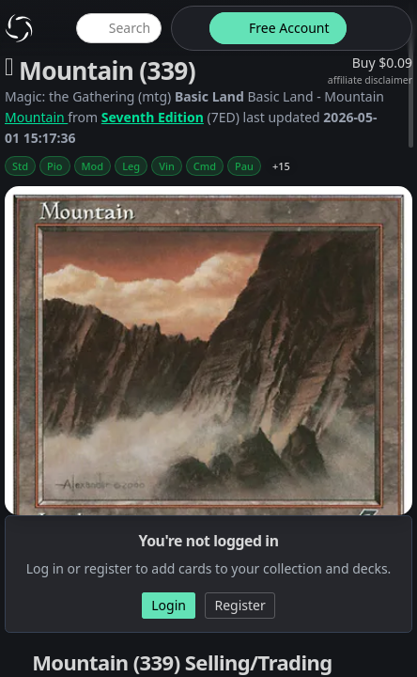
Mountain (36, 117)
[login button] (377, 28)
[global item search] (118, 28)
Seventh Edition (152, 117)
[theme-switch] (187, 28)
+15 (281, 166)
